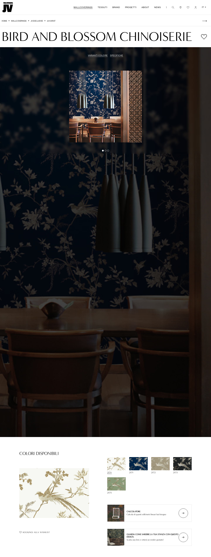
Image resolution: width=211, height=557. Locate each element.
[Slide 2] (108, 150)
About (145, 7)
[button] (173, 7)
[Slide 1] (105, 150)
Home (4, 21)
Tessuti (102, 7)
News (157, 7)
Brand (116, 7)
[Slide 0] (103, 150)
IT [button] (203, 7)
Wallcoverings (83, 7)
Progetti (130, 7)
